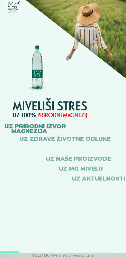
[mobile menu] (118, 8)
